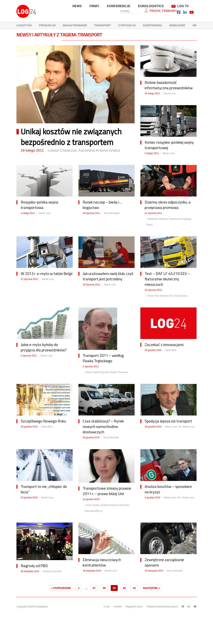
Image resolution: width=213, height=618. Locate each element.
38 (104, 588)
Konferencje (118, 6)
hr (195, 25)
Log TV (183, 6)
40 (124, 588)
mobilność (177, 25)
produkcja (47, 25)
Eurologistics (151, 6)
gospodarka (152, 25)
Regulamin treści (134, 606)
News (77, 6)
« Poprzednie (61, 588)
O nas (107, 606)
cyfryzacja (127, 25)
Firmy (94, 6)
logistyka (24, 25)
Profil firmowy (160, 11)
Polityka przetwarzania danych (162, 606)
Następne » (151, 588)
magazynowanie (75, 25)
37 (94, 588)
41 (134, 588)
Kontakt (118, 606)
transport (102, 25)
